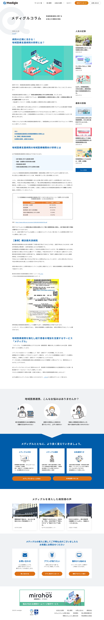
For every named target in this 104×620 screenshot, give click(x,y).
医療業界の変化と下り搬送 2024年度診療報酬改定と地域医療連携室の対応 (83, 140)
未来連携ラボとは (72, 478)
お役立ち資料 (60, 610)
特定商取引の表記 (86, 616)
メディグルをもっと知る (32, 478)
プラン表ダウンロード (52, 573)
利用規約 (75, 613)
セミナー (69, 3)
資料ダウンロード (81, 3)
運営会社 (89, 610)
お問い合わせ (95, 3)
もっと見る (84, 170)
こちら (41, 274)
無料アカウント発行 (79, 573)
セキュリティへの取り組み (62, 613)
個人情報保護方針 (86, 613)
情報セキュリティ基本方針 (70, 616)
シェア (14, 33)
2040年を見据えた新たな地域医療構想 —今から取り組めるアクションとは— (83, 120)
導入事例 (49, 3)
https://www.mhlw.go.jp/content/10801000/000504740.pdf (31, 222)
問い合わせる (24, 573)
